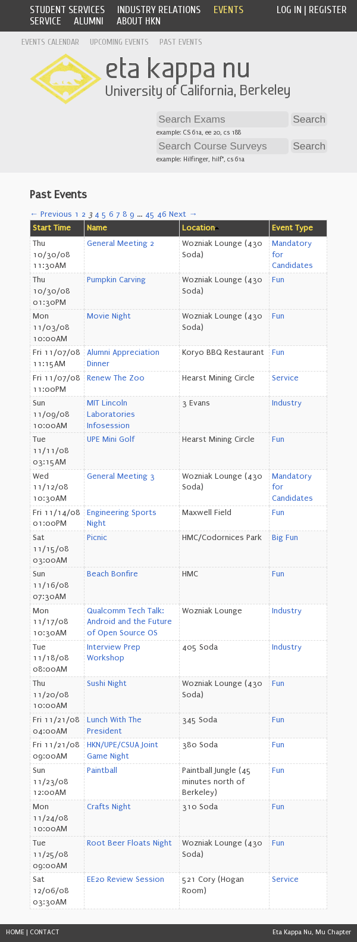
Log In (289, 9)
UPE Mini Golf (110, 439)
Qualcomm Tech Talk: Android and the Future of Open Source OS (129, 622)
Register (328, 9)
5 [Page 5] (104, 214)
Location (198, 228)
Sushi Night (107, 683)
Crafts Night (109, 807)
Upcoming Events (119, 42)
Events (228, 9)
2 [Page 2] (84, 214)
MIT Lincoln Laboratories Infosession (111, 414)
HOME (15, 932)
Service (45, 21)
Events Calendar (50, 42)
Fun (278, 280)
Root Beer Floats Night (129, 843)
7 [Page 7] (118, 214)
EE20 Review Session (125, 879)
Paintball (102, 770)
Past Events (180, 42)
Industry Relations (159, 9)
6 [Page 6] (111, 214)
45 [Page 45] (150, 214)
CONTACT (45, 932)
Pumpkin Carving (116, 280)
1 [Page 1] (76, 214)
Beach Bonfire (112, 574)
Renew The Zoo (116, 378)
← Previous (51, 214)
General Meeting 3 (121, 476)
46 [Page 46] (162, 214)
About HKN (139, 21)
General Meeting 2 (120, 243)
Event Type (292, 228)
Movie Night (109, 316)
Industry (287, 403)
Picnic (97, 537)
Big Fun (285, 537)
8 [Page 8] (125, 214)
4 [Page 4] (97, 214)
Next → (183, 214)
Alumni (89, 21)
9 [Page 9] (132, 214)
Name (97, 228)
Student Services (67, 9)
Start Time (52, 228)
